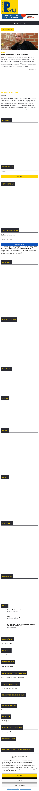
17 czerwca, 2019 (32, 110)
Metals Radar (5, 548)
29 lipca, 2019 (33, 69)
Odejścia (4, 95)
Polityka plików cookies (13, 789)
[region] (19, 16)
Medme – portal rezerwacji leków (11, 625)
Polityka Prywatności (7, 695)
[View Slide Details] (19, 16)
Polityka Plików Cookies (8, 697)
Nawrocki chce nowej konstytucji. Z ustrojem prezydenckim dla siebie (21, 518)
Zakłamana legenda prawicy (15, 511)
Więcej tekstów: (19, 525)
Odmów (19, 780)
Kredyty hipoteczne (7, 560)
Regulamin (5, 703)
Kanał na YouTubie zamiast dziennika (14, 54)
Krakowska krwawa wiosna (15, 503)
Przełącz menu (19, 23)
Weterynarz (4, 603)
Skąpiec (3, 593)
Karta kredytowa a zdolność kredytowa (12, 571)
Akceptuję (20, 775)
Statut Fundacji (6, 700)
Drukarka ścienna (7, 537)
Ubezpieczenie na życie (8, 637)
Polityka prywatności (25, 789)
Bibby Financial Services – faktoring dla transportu (16, 648)
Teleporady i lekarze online (9, 582)
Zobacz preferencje (19, 785)
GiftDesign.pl (5, 614)
